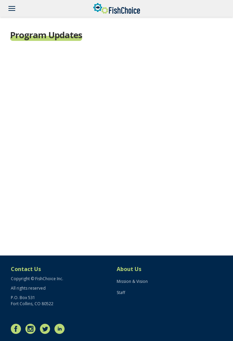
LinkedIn (61, 329)
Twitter (46, 329)
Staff (121, 292)
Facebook (17, 329)
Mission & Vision (132, 281)
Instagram (32, 329)
